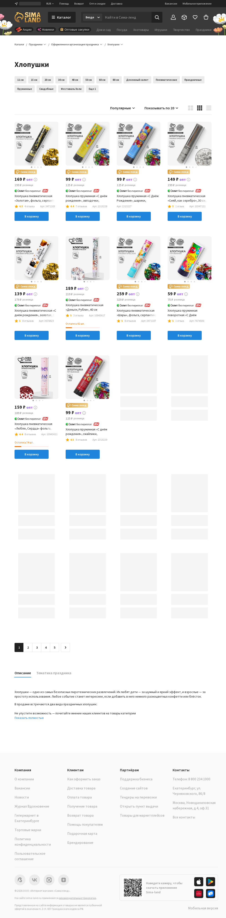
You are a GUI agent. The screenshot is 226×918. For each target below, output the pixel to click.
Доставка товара (81, 788)
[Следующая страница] (65, 647)
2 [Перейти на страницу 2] (28, 647)
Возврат (79, 3)
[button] (113, 44)
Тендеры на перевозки (138, 797)
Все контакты (184, 817)
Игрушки (161, 30)
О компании (24, 779)
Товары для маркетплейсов (142, 815)
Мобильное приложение (197, 3)
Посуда (122, 30)
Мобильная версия (203, 908)
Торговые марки (28, 830)
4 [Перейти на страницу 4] (46, 647)
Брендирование (80, 842)
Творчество (181, 30)
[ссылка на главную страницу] (28, 17)
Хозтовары (141, 30)
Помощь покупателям (85, 824)
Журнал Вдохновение (32, 806)
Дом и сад (104, 30)
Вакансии (171, 3)
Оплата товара (79, 797)
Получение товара (82, 806)
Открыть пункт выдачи (139, 806)
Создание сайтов (134, 788)
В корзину (32, 216)
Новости (22, 797)
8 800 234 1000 (199, 779)
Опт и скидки (97, 3)
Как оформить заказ (83, 779)
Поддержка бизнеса (136, 779)
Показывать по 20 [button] (161, 108)
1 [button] (19, 647)
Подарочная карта (82, 833)
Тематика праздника (53, 673)
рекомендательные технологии (77, 898)
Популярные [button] (122, 108)
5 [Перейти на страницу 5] (54, 647)
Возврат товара (80, 815)
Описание (23, 673)
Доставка (116, 3)
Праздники (203, 30)
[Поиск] (156, 17)
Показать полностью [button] (29, 718)
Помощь (64, 3)
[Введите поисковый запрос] (126, 17)
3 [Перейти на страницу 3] (37, 647)
